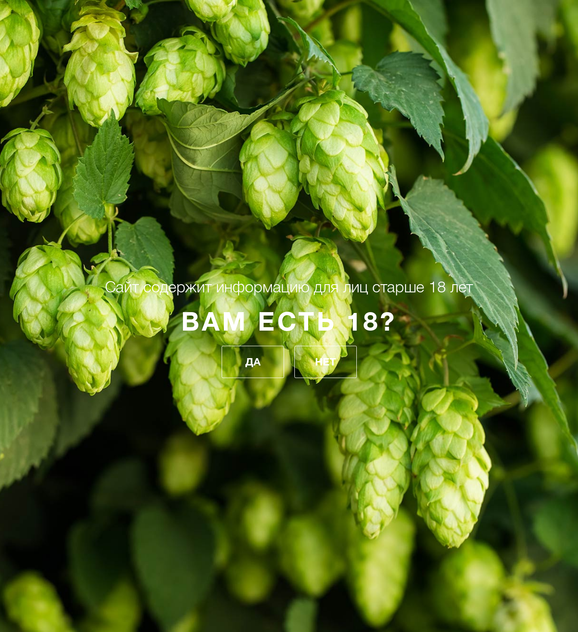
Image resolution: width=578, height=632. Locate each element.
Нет (325, 362)
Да (252, 362)
